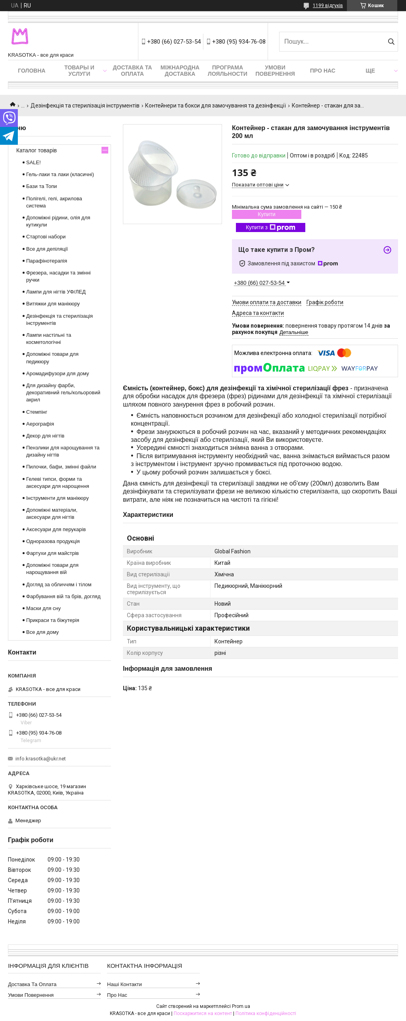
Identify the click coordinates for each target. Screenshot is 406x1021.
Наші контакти (124, 984)
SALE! (33, 162)
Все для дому (42, 632)
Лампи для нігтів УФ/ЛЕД (56, 292)
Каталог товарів (36, 150)
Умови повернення (275, 70)
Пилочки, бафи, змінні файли (61, 467)
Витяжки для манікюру (53, 304)
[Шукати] (391, 42)
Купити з (270, 227)
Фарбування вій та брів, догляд (63, 596)
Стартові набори (45, 237)
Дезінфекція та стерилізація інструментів (85, 105)
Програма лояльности (227, 70)
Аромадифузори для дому (57, 373)
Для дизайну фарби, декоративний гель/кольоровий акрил (63, 392)
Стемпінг (36, 412)
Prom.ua (241, 1006)
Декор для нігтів (45, 436)
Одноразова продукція (53, 541)
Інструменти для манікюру (57, 498)
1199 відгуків (328, 5)
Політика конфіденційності (266, 1013)
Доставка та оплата (132, 70)
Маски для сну (43, 608)
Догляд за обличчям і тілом (59, 584)
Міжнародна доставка (180, 70)
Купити (267, 214)
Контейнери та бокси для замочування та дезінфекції (215, 105)
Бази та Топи (41, 186)
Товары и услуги (79, 70)
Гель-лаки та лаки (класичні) (60, 174)
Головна (31, 70)
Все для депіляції (47, 249)
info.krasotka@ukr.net (40, 759)
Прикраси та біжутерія (52, 620)
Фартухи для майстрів (52, 553)
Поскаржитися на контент (203, 1013)
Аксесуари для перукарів (56, 529)
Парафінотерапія (46, 261)
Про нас (322, 70)
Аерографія (40, 424)
